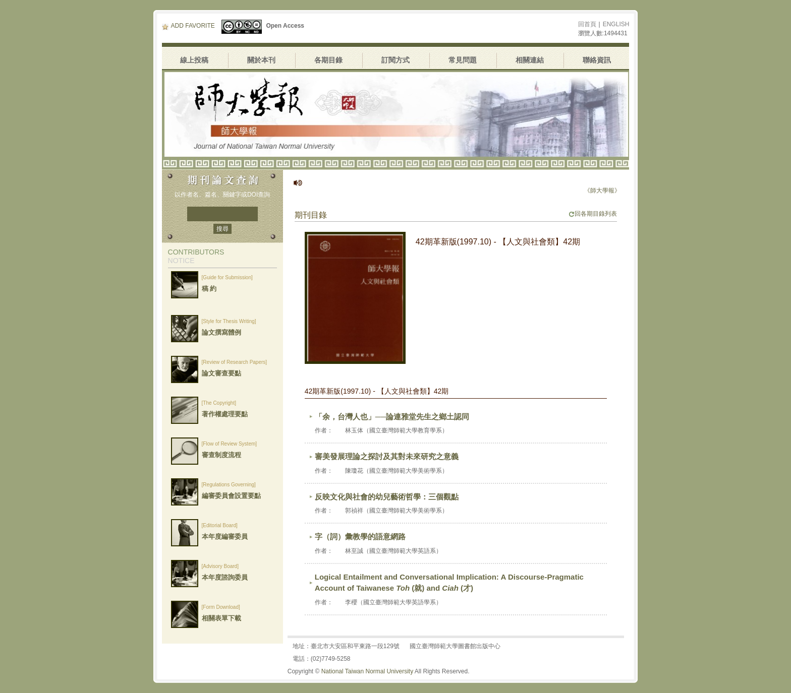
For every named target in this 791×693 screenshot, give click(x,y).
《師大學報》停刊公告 (617, 190)
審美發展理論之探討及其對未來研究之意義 (387, 456)
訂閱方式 (395, 60)
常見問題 (462, 60)
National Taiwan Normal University (367, 671)
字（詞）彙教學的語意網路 (360, 536)
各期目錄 (328, 60)
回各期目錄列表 (593, 213)
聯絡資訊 (597, 60)
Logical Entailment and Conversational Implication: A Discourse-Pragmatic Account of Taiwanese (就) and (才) (449, 583)
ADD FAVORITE (188, 25)
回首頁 (587, 24)
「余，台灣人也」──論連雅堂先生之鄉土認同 (392, 416)
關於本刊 (261, 60)
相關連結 (530, 60)
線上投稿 (194, 60)
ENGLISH (616, 24)
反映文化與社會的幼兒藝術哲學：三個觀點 (387, 496)
